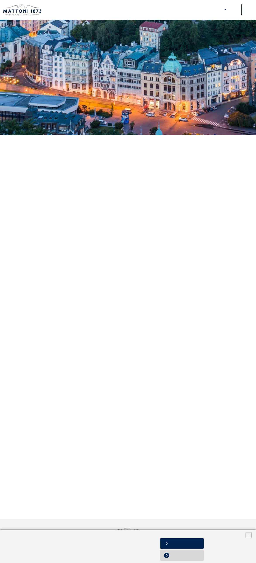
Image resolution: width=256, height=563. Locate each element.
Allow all (185, 543)
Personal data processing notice (27, 552)
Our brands (167, 9)
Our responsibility (189, 9)
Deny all (185, 555)
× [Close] (248, 535)
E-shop (220, 9)
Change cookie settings (64, 552)
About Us (150, 9)
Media (208, 9)
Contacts (234, 9)
